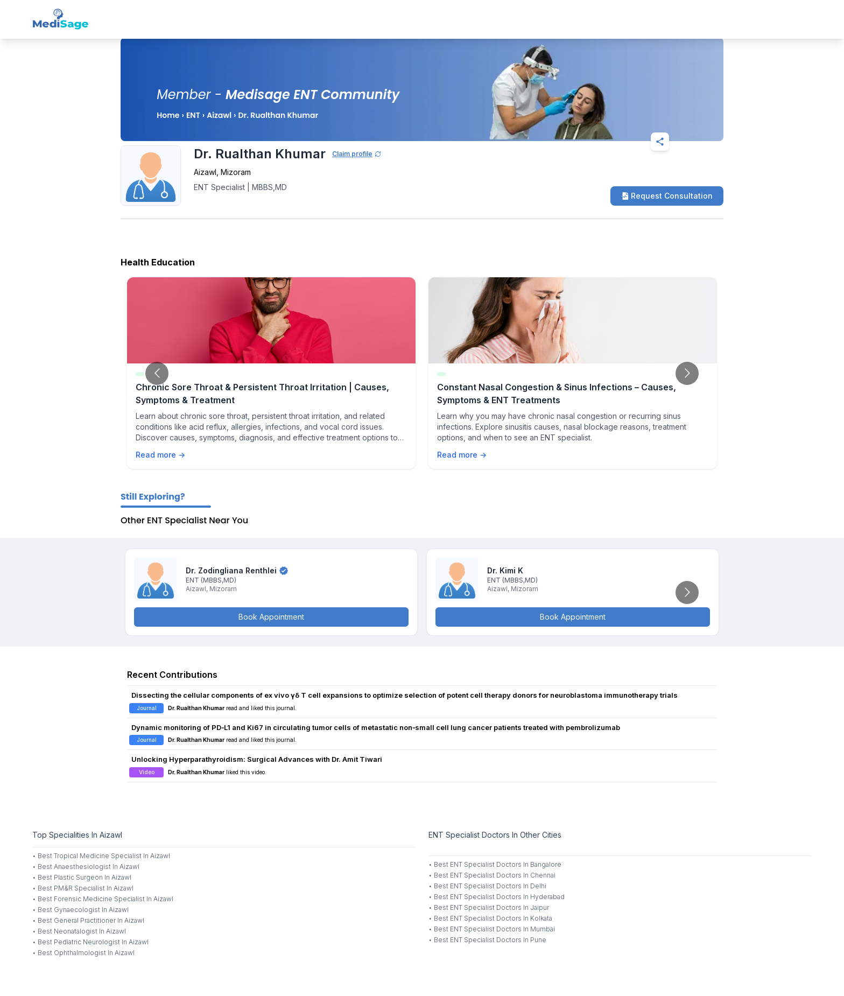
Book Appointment (271, 616)
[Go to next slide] (687, 373)
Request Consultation (667, 195)
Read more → (160, 454)
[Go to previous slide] (156, 373)
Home (168, 115)
